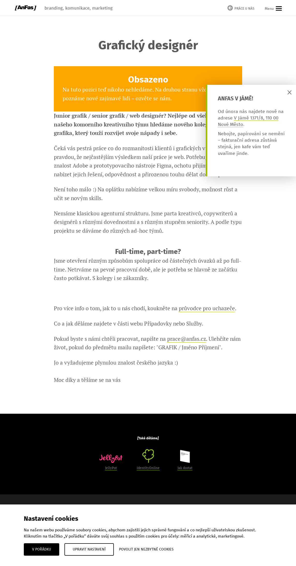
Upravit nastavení (89, 549)
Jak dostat (185, 460)
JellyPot (111, 462)
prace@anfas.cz (186, 338)
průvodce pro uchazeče (207, 308)
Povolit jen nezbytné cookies (146, 549)
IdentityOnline (148, 459)
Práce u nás (240, 9)
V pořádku (41, 549)
